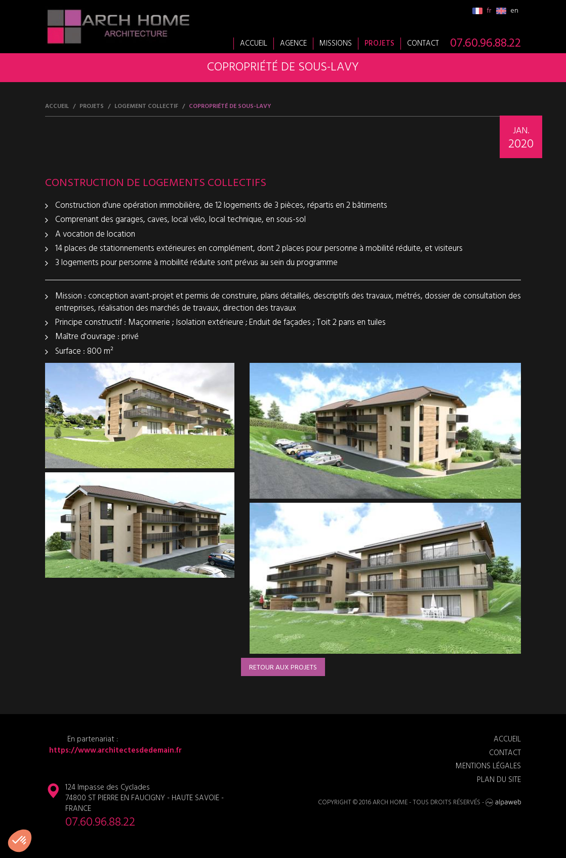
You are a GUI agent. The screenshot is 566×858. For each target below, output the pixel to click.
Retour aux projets (283, 668)
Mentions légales (488, 766)
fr (481, 11)
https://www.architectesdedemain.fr (113, 750)
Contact (423, 44)
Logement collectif (146, 106)
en (507, 11)
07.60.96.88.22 (485, 44)
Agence (293, 44)
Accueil (253, 44)
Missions (335, 44)
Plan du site (499, 780)
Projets (379, 44)
